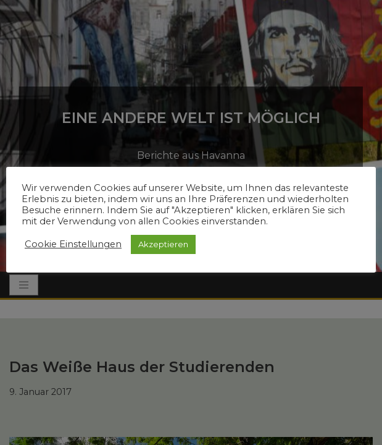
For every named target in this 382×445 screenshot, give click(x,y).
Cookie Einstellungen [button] (73, 244)
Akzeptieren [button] (163, 244)
